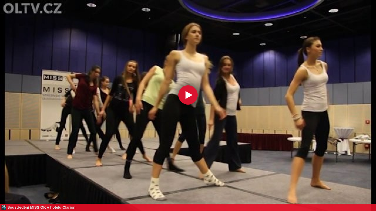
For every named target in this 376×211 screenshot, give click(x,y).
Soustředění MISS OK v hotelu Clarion (41, 207)
